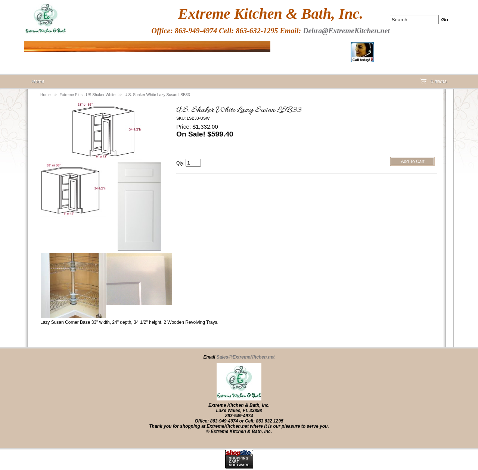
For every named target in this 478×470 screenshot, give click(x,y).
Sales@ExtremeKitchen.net (246, 357)
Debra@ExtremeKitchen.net (346, 31)
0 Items (433, 83)
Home (45, 95)
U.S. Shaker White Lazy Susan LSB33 (157, 95)
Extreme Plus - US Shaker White (88, 95)
